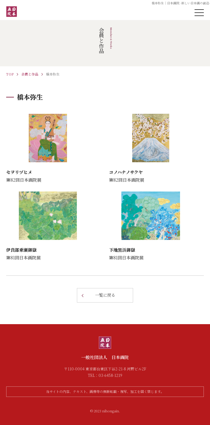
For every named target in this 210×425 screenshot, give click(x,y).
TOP (10, 74)
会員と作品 (29, 74)
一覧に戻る (105, 295)
